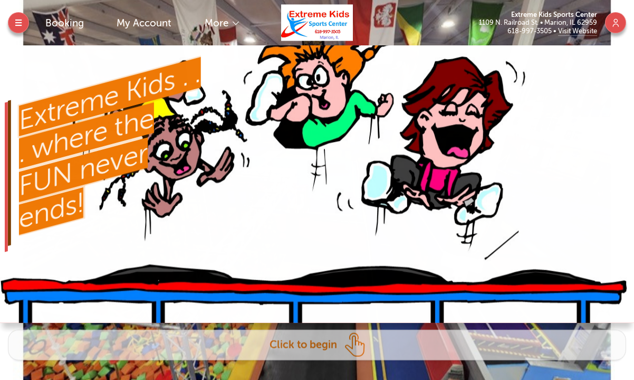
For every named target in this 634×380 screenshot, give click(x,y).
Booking (64, 22)
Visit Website (577, 31)
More (218, 22)
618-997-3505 (530, 31)
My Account (144, 22)
